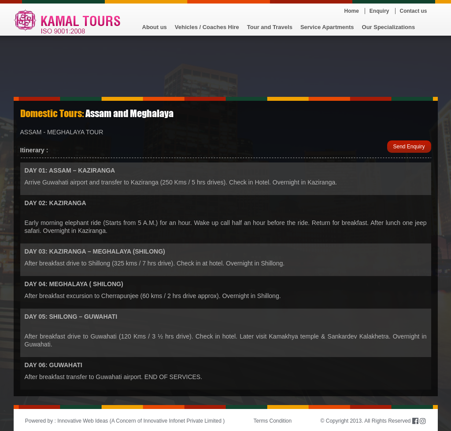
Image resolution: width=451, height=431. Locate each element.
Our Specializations (388, 27)
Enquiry (379, 11)
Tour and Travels (269, 27)
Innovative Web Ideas (82, 421)
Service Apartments (327, 27)
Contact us (413, 11)
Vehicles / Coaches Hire (207, 27)
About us (154, 27)
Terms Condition (273, 421)
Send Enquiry (409, 147)
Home (351, 11)
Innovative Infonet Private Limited (182, 421)
